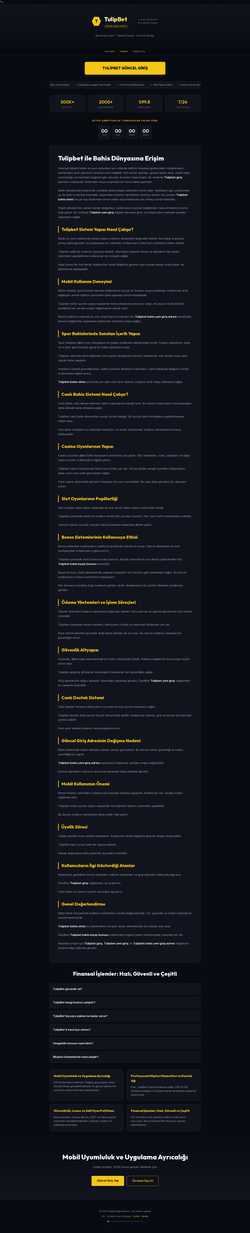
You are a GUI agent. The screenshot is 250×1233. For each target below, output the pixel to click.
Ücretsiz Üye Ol (142, 1180)
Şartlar (145, 1216)
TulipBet (123, 51)
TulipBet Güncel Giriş (125, 68)
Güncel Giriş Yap (108, 1180)
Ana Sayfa (110, 51)
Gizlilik (136, 1216)
